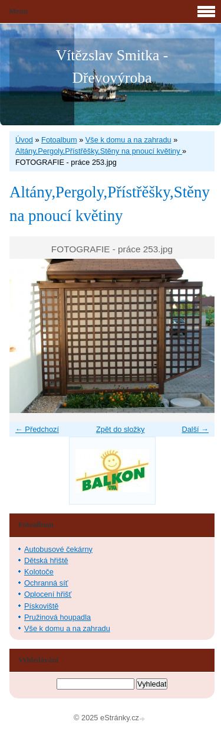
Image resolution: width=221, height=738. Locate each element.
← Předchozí (37, 429)
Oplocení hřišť (47, 594)
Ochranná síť (46, 582)
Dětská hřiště (46, 560)
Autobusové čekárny (58, 549)
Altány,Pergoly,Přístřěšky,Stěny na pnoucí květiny (98, 151)
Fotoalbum (59, 139)
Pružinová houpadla (57, 617)
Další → (195, 429)
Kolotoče (39, 571)
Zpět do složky (120, 429)
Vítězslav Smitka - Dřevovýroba (112, 66)
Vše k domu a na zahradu (128, 139)
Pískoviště (41, 606)
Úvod (24, 139)
